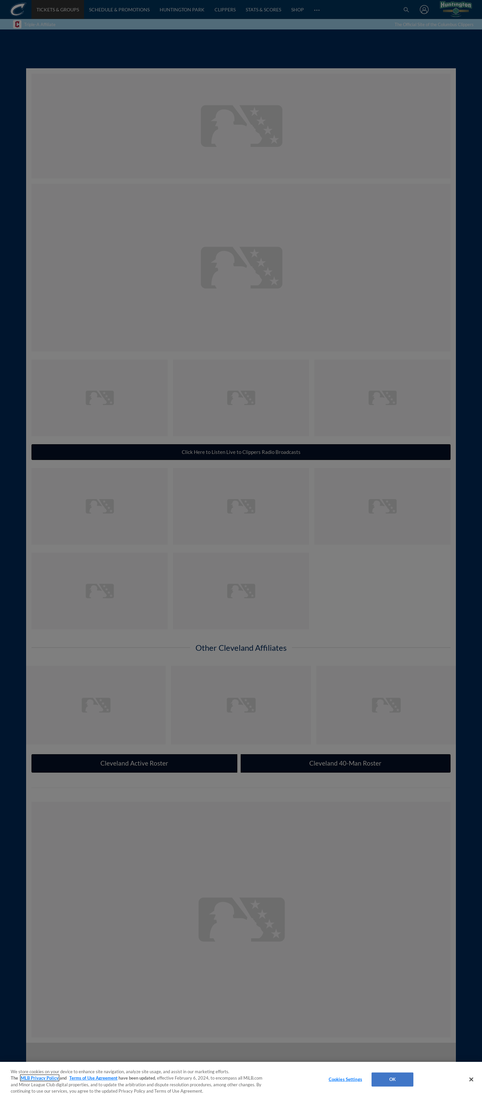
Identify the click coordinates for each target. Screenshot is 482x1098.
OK (392, 1079)
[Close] (471, 1079)
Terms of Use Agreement (93, 1078)
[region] (241, 1080)
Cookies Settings (345, 1079)
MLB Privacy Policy (40, 1078)
